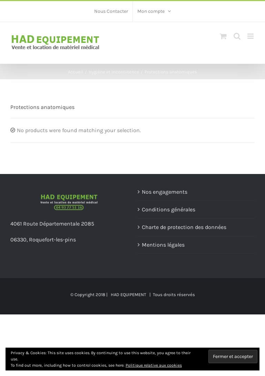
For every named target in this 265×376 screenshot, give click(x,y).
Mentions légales (163, 244)
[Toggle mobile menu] (251, 36)
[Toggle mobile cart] (223, 36)
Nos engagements (164, 192)
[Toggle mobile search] (237, 36)
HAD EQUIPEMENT (128, 294)
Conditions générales (168, 209)
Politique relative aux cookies (154, 365)
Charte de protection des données (184, 227)
